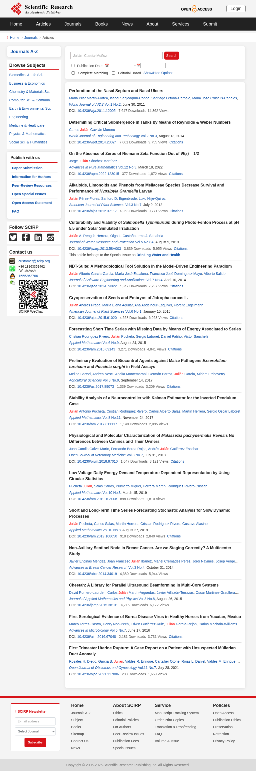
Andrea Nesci (103, 374)
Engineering (18, 117)
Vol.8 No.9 (111, 380)
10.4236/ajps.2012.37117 (97, 211)
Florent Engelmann (188, 305)
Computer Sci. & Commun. (30, 100)
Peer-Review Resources (32, 185)
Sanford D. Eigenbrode (119, 199)
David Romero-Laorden (87, 593)
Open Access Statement (32, 203)
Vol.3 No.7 (133, 205)
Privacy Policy (224, 741)
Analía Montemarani (130, 374)
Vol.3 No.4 (136, 567)
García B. (110, 661)
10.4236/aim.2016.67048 (96, 637)
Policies (221, 705)
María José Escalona (131, 274)
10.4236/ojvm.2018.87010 (97, 461)
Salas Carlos (104, 486)
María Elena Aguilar (117, 305)
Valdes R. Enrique (139, 661)
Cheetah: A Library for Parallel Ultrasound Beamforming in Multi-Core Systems (143, 585)
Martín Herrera (193, 411)
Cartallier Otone (167, 661)
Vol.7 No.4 (154, 280)
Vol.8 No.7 (135, 455)
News (127, 24)
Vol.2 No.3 (149, 136)
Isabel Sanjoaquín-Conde (130, 98)
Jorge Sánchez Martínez (93, 161)
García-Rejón (181, 624)
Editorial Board (129, 73)
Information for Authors (31, 177)
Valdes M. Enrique (221, 661)
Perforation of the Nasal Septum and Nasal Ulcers (116, 91)
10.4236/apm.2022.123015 (98, 174)
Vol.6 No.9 (110, 343)
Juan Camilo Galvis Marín (89, 449)
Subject (77, 720)
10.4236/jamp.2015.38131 (97, 605)
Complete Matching (93, 73)
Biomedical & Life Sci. (26, 75)
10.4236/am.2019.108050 (97, 536)
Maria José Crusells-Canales (214, 98)
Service (163, 705)
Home (16, 24)
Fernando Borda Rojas (128, 449)
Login (236, 8)
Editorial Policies (126, 720)
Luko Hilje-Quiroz (152, 199)
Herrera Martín (154, 486)
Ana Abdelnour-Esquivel (153, 305)
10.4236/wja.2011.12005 (96, 111)
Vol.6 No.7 (118, 630)
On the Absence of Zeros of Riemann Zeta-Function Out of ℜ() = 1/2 (134, 153)
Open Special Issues (29, 194)
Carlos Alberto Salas (164, 411)
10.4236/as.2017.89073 (95, 386)
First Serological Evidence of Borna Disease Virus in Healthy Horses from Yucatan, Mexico (155, 617)
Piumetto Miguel (128, 486)
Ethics (117, 713)
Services (180, 24)
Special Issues (124, 748)
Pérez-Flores (84, 199)
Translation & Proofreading (175, 727)
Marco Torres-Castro (85, 624)
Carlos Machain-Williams (217, 624)
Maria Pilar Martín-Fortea (88, 98)
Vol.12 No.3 (127, 167)
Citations (176, 142)
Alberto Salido (215, 274)
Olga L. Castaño (123, 236)
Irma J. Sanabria (150, 236)
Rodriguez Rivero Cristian (188, 486)
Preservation (223, 727)
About (152, 24)
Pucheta (122, 336)
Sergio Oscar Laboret (223, 411)
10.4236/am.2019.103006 (97, 499)
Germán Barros (160, 374)
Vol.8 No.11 (111, 418)
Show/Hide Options (159, 73)
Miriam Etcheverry (211, 374)
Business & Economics (27, 83)
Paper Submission (27, 168)
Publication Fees (126, 741)
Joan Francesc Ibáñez (129, 561)
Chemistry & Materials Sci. (29, 92)
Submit (210, 24)
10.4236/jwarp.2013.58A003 (99, 249)
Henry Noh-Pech (116, 624)
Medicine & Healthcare (26, 125)
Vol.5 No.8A (144, 242)
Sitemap (77, 734)
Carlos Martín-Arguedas (131, 593)
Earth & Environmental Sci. (30, 108)
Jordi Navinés (203, 561)
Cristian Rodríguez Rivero (89, 336)
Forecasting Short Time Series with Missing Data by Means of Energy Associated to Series (155, 329)
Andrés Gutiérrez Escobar (173, 449)
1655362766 (28, 276)
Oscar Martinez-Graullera (215, 593)
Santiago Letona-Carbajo (170, 98)
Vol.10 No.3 (111, 493)
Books (101, 24)
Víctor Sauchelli (196, 336)
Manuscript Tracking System (177, 713)
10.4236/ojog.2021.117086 (98, 674)
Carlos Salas (104, 524)
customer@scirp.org (34, 261)
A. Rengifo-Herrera (88, 236)
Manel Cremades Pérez (172, 561)
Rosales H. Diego (82, 661)
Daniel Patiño (171, 336)
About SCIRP (127, 705)
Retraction (221, 734)
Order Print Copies (169, 720)
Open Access (223, 713)
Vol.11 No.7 (147, 668)
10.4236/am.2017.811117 (97, 424)
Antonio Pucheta (86, 411)
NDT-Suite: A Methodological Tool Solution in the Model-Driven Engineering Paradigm (150, 266)
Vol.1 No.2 (112, 104)
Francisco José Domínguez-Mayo (176, 274)
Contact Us (79, 741)
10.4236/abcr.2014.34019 (97, 574)
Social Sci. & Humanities (28, 142)
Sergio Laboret (147, 336)
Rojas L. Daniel (193, 661)
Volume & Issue (167, 741)
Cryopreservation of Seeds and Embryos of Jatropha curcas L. (128, 298)
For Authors (122, 727)
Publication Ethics (227, 720)
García (184, 374)
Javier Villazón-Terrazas (175, 593)
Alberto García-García (91, 274)
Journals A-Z (81, 713)
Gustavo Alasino (195, 524)
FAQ (15, 211)
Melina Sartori (79, 374)
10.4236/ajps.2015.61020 (97, 318)
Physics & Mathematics (27, 134)
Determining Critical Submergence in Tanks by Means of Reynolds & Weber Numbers (150, 122)
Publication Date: (90, 66)
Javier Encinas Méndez (87, 561)
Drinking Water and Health (158, 255)
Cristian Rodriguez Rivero (160, 524)
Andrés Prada (84, 305)
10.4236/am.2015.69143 (96, 349)
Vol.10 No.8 (111, 530)
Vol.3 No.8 (146, 599)
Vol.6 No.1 (133, 311)
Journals (73, 24)
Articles (43, 24)
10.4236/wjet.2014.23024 (96, 142)
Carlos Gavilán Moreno (92, 130)
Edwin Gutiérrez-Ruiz (147, 624)
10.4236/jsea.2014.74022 (97, 286)
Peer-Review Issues (128, 734)
